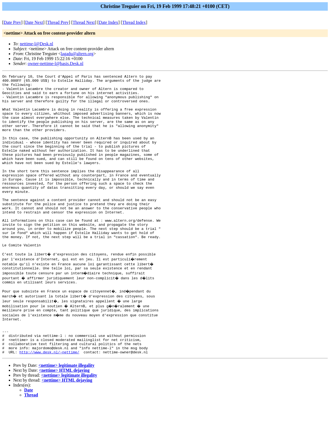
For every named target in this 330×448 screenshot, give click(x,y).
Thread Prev (58, 22)
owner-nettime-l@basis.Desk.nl (55, 63)
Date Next (34, 22)
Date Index (108, 22)
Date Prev (12, 22)
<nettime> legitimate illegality (66, 411)
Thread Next (84, 22)
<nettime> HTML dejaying (64, 416)
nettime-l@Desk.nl (36, 43)
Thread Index (134, 22)
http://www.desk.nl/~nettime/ (49, 398)
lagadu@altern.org (77, 53)
